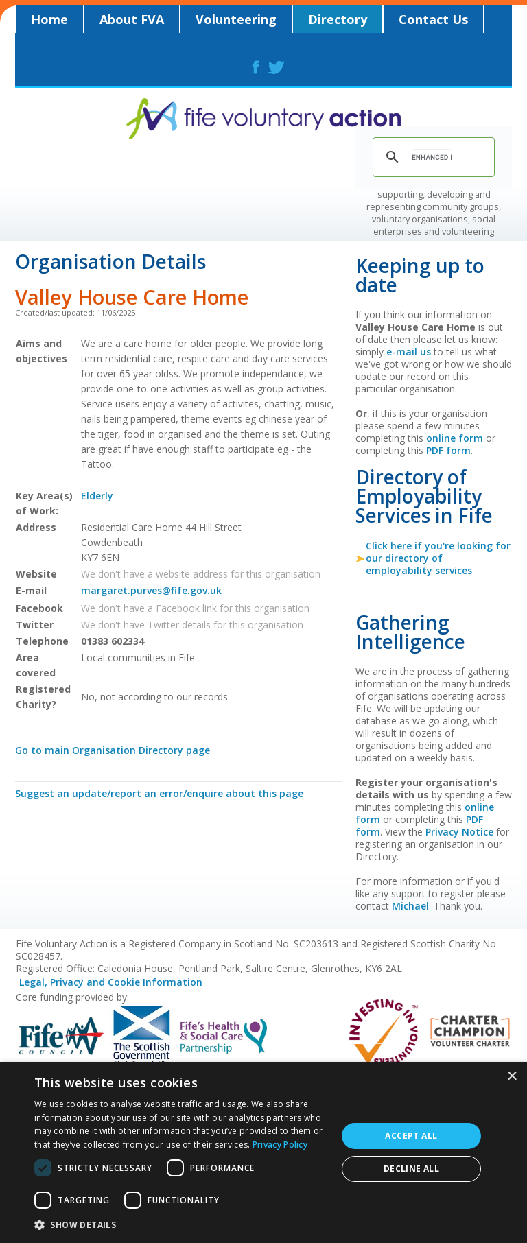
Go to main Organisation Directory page (112, 750)
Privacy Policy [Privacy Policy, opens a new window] (280, 1144)
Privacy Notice (459, 831)
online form (454, 438)
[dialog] (263, 1152)
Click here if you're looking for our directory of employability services (438, 558)
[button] (181, 1224)
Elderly (97, 495)
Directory (337, 19)
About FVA (131, 19)
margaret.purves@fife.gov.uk (151, 590)
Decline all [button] (411, 1168)
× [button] (511, 1077)
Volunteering (236, 19)
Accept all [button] (411, 1135)
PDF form (448, 450)
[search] (432, 157)
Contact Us (433, 19)
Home (49, 19)
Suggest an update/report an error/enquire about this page (159, 793)
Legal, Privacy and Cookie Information (110, 982)
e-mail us (408, 351)
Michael (410, 905)
